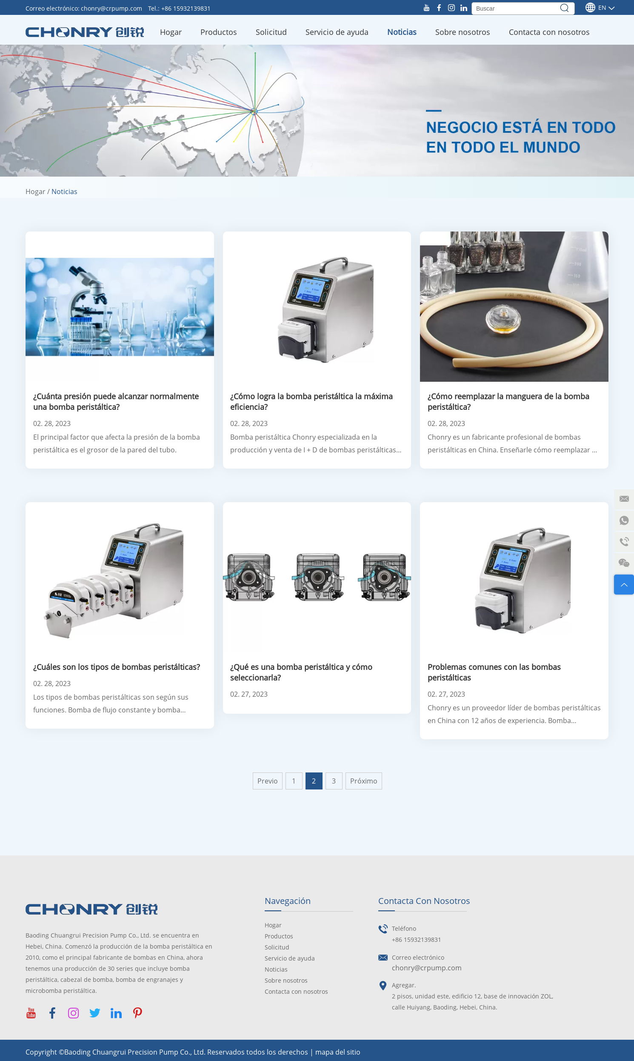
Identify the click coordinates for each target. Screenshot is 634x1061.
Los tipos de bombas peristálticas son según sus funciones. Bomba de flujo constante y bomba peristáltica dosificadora (110, 704)
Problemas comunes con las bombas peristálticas (494, 672)
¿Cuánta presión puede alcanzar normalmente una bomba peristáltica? (116, 401)
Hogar (171, 32)
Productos (218, 32)
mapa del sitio (337, 1052)
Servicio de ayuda (337, 32)
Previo (267, 781)
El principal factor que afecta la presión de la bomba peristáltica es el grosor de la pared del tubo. (116, 443)
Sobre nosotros (462, 32)
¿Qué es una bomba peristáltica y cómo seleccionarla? (301, 672)
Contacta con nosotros (549, 32)
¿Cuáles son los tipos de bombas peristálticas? (116, 667)
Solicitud (271, 32)
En (595, 7)
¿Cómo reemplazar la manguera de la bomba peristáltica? (508, 401)
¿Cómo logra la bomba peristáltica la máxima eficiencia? (311, 401)
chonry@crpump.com (112, 8)
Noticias (402, 32)
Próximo (363, 781)
